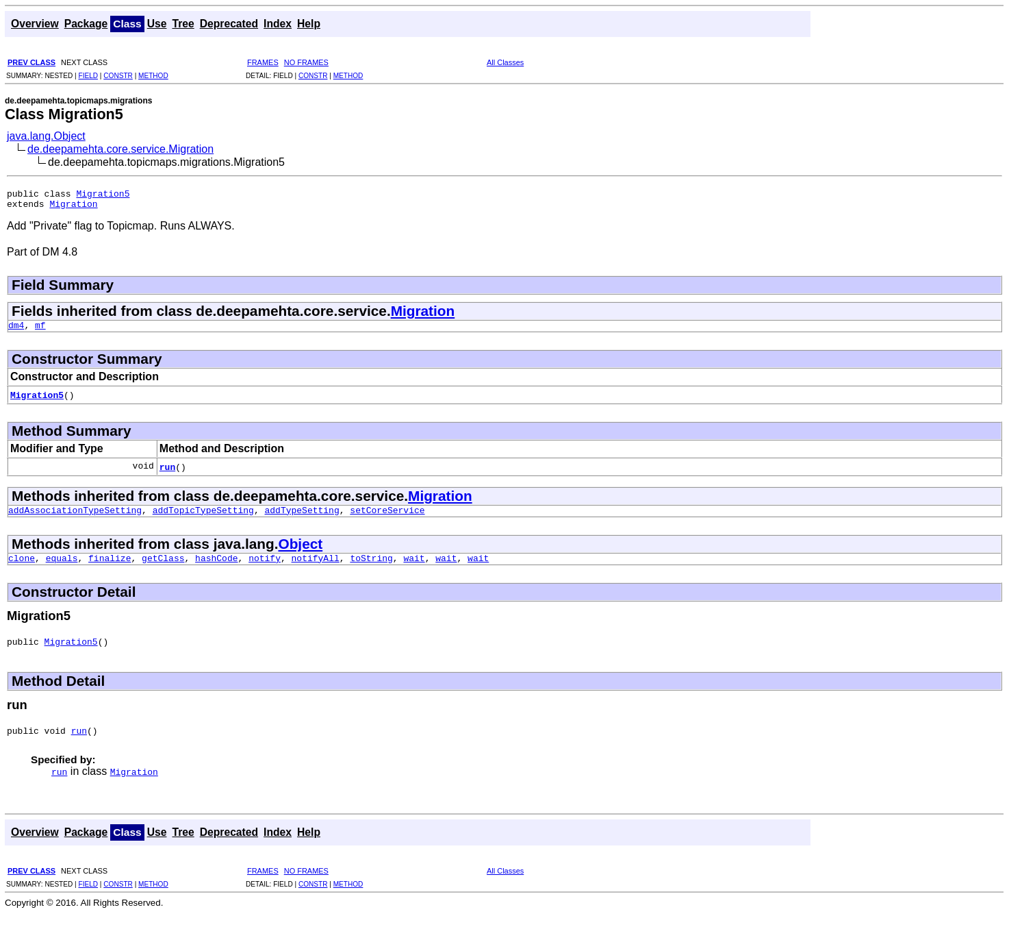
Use (157, 23)
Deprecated (229, 23)
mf (40, 331)
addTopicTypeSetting (203, 518)
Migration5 (102, 195)
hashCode (216, 568)
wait (413, 568)
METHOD (153, 75)
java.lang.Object (46, 136)
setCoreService (387, 518)
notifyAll (316, 568)
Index (278, 23)
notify (264, 568)
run (167, 473)
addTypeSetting (301, 518)
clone (21, 568)
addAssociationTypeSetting (75, 518)
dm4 (16, 331)
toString (371, 568)
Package (86, 23)
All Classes (505, 62)
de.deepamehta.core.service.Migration (120, 149)
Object (300, 552)
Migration (73, 207)
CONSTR (118, 75)
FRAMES (263, 62)
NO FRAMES (306, 62)
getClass (163, 568)
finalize (109, 568)
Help (308, 23)
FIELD (88, 75)
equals (62, 568)
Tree (183, 23)
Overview (35, 23)
